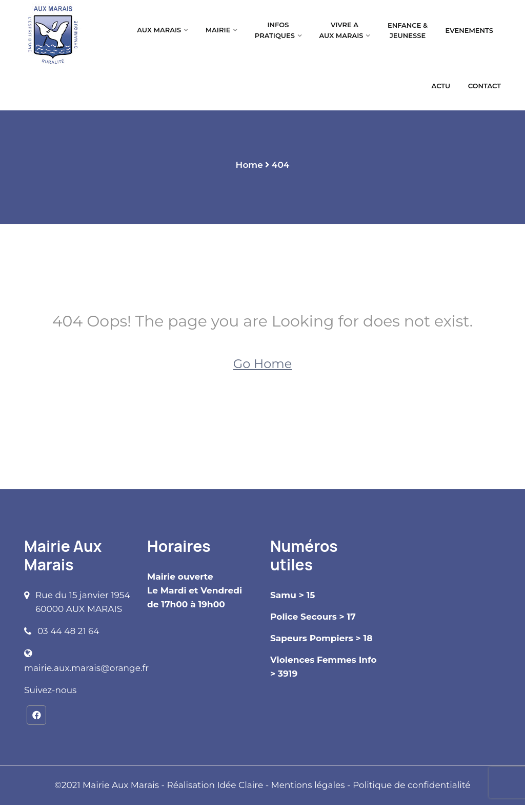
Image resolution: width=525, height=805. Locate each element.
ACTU (441, 86)
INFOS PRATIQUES (275, 30)
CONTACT (484, 86)
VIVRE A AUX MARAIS (341, 30)
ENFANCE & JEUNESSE (408, 30)
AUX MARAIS (159, 30)
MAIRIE (218, 30)
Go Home (262, 363)
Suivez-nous (50, 690)
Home (249, 165)
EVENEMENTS (469, 30)
